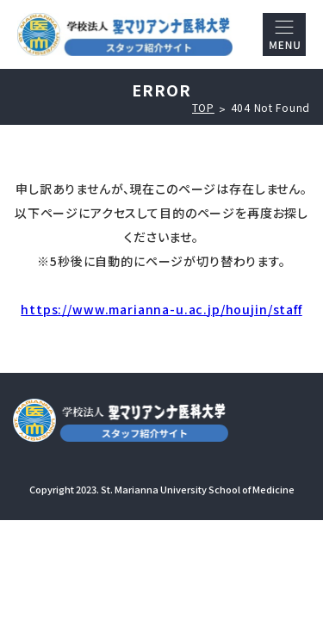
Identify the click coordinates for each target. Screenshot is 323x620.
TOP (203, 108)
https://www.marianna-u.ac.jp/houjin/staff (161, 309)
